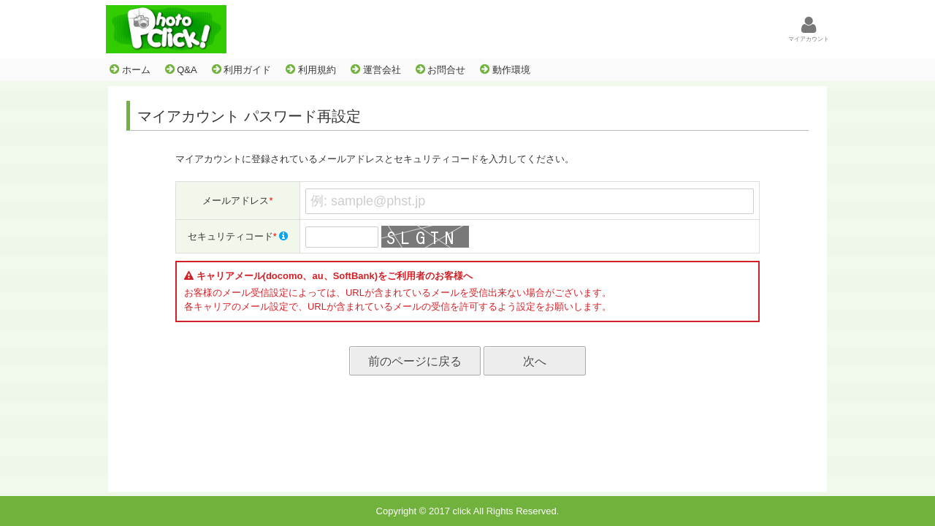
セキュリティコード (238, 236)
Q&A (181, 69)
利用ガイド (242, 69)
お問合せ (441, 69)
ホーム (130, 69)
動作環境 (505, 69)
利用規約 (311, 69)
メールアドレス (237, 200)
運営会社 (376, 69)
